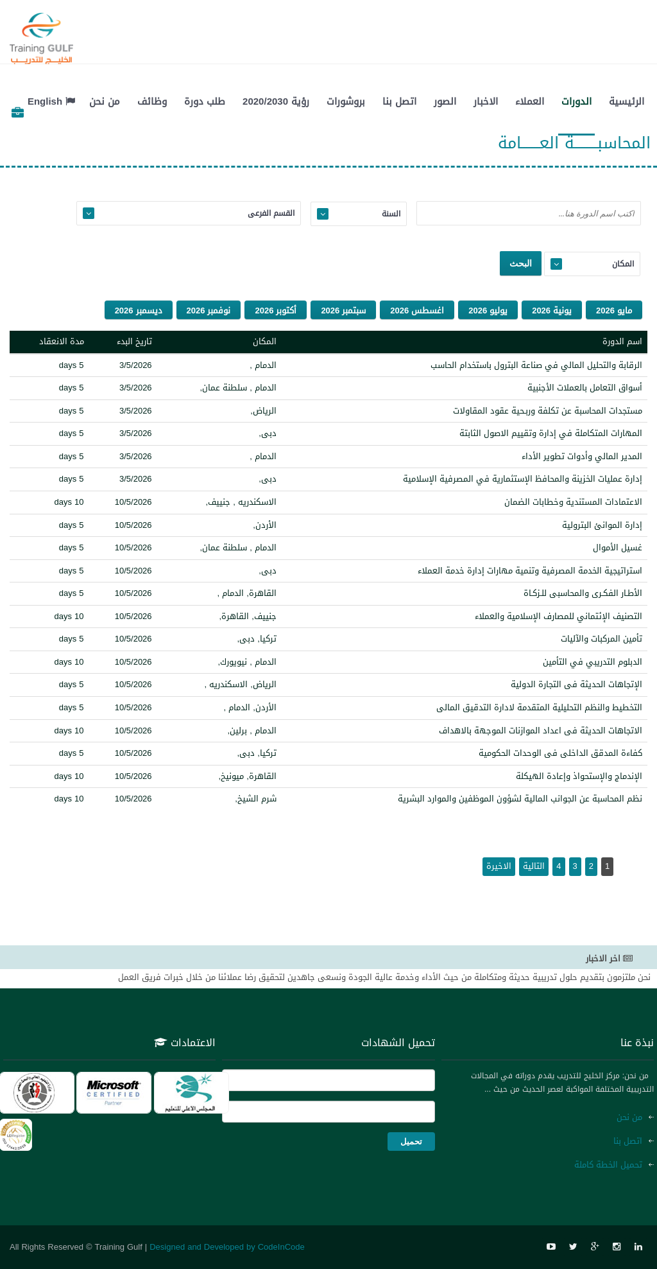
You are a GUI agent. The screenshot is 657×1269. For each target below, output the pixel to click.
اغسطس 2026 (417, 310)
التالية (534, 866)
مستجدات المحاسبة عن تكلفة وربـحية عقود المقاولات (547, 411)
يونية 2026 (552, 310)
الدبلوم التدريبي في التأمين (592, 662)
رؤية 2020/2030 (276, 101)
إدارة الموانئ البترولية (602, 525)
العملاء (529, 101)
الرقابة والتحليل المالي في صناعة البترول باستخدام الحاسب (536, 365)
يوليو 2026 (488, 310)
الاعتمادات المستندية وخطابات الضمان (573, 502)
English (51, 101)
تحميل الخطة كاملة (608, 1165)
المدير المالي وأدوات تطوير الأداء (582, 456)
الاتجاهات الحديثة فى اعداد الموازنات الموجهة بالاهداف (540, 730)
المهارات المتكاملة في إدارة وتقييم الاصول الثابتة (550, 433)
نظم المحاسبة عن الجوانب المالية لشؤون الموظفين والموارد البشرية (520, 799)
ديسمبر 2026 (138, 310)
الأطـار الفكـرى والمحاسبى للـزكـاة (583, 593)
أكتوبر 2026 (275, 310)
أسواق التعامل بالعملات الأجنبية (584, 388)
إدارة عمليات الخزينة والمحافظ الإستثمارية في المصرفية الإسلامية (522, 479)
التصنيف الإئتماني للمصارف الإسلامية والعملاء (558, 616)
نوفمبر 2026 (209, 310)
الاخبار (486, 101)
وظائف (152, 101)
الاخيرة (498, 866)
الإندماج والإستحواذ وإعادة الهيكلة (579, 776)
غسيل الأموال (617, 547)
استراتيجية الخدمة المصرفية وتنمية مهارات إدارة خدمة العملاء (530, 571)
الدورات (576, 101)
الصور (445, 101)
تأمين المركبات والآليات (601, 639)
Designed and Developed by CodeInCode (227, 1247)
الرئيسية (626, 101)
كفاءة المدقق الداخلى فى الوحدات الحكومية (560, 753)
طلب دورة (204, 101)
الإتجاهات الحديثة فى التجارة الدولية (576, 684)
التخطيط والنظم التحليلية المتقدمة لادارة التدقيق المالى (539, 707)
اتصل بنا (399, 101)
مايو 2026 (614, 310)
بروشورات (346, 101)
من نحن (104, 101)
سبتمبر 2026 (343, 310)
